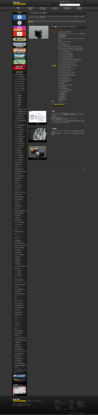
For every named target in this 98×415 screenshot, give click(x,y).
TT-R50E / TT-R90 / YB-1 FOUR (19, 293)
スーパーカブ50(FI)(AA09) (19, 116)
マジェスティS (17, 226)
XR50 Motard (16, 201)
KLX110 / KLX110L (17, 291)
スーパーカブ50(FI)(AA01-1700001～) (19, 112)
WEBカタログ (72, 401)
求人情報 (71, 407)
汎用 (15, 372)
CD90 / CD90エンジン (18, 194)
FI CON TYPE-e (80, 401)
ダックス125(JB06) (17, 102)
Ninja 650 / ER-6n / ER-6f (18, 358)
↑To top (84, 169)
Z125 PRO (16, 286)
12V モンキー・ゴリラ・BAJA (19, 90)
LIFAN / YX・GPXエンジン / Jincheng (18, 303)
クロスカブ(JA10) (17, 148)
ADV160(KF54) (17, 259)
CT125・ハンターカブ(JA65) (19, 81)
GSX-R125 (16, 317)
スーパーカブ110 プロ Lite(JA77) (20, 79)
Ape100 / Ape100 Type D (18, 199)
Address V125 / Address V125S (19, 243)
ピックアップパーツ (59, 405)
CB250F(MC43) (17, 344)
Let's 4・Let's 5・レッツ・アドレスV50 (19, 282)
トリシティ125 (17, 236)
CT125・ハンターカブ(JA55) (19, 83)
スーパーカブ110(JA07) (18, 132)
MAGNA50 (16, 183)
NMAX (15, 233)
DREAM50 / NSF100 (17, 206)
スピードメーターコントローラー (61, 409)
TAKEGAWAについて (81, 405)
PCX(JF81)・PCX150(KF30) (19, 254)
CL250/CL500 (16, 335)
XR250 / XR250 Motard (18, 333)
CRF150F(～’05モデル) (18, 312)
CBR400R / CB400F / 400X (18, 349)
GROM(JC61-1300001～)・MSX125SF (18, 169)
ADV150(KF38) (17, 261)
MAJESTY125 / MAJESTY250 (19, 280)
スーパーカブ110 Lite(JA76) (19, 76)
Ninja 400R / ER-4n (17, 356)
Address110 (16, 238)
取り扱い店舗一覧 (80, 402)
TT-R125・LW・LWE (18, 300)
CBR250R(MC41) (17, 342)
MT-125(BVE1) (16, 217)
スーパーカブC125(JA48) (18, 155)
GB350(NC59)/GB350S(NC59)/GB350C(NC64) (20, 340)
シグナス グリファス (18, 224)
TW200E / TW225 (17, 323)
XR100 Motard (16, 203)
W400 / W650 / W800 (17, 360)
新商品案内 (57, 401)
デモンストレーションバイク (60, 403)
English (67, 1)
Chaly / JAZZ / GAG (17, 187)
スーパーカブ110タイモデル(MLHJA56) (18, 144)
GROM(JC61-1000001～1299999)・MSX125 (19, 172)
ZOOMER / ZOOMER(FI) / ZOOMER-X (17, 213)
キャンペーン (71, 406)
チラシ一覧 (71, 403)
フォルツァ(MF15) (17, 273)
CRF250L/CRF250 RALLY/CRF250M (16, 347)
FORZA (15, 277)
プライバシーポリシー (81, 406)
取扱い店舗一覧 (63, 1)
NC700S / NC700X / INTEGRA (19, 363)
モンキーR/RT (16, 106)
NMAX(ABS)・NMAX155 (19, 231)
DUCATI (15, 367)
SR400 (15, 328)
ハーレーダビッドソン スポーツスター (19, 370)
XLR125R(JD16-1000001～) (19, 305)
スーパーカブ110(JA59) (18, 141)
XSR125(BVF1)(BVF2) (18, 220)
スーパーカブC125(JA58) (18, 157)
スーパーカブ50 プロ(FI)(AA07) (20, 120)
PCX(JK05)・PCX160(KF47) (19, 247)
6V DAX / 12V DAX (17, 185)
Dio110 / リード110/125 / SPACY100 (20, 266)
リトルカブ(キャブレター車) (19, 118)
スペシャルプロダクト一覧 (60, 402)
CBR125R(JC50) (17, 310)
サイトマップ (79, 407)
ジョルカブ (16, 122)
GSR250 (15, 321)
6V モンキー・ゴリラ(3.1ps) (19, 86)
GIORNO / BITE (17, 268)
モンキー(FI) (16, 92)
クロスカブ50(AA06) (18, 127)
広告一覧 (71, 405)
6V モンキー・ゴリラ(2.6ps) (19, 88)
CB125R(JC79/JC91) (17, 173)
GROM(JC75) (16, 166)
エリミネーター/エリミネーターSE (19, 352)
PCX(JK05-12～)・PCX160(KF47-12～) (19, 246)
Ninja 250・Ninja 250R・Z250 (19, 353)
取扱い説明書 (57, 407)
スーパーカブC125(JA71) (18, 159)
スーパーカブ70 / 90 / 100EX (19, 129)
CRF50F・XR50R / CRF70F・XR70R (18, 176)
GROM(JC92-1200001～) (18, 162)
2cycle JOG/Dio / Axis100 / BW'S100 (20, 284)
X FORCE (16, 229)
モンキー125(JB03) (17, 97)
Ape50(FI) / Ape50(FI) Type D (19, 196)
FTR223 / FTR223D (17, 314)
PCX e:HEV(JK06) (17, 250)
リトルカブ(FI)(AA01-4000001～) (20, 125)
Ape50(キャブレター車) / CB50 (19, 192)
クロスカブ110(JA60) (18, 153)
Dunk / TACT (16, 208)
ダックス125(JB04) (17, 104)
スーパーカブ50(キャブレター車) (20, 109)
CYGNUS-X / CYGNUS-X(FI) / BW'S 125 (18, 222)
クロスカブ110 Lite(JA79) (18, 74)
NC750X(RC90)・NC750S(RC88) (20, 365)
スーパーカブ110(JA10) (18, 134)
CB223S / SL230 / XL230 (18, 330)
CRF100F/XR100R (17, 178)
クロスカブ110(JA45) (18, 150)
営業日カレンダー (80, 403)
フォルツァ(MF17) (17, 270)
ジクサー (16, 319)
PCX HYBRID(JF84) (17, 252)
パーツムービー (72, 402)
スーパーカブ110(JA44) (18, 139)
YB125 (15, 298)
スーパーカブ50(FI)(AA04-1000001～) (19, 114)
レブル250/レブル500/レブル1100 (20, 337)
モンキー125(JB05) (17, 95)
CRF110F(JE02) (16, 180)
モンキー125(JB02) (17, 99)
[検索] (70, 5)
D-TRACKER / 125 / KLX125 (19, 307)
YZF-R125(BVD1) (17, 215)
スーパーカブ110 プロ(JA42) (19, 136)
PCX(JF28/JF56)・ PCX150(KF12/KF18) (16, 257)
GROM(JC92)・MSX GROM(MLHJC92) (17, 165)
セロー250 (16, 326)
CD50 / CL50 (16, 189)
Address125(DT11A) (17, 240)
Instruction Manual (72, 409)
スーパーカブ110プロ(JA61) (19, 146)
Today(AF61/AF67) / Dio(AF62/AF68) (20, 210)
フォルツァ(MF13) (17, 275)
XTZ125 (15, 296)
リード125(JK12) (17, 263)
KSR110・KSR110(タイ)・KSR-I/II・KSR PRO (18, 289)
